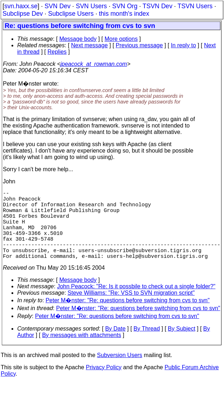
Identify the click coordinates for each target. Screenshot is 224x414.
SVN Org (124, 6)
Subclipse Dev (23, 13)
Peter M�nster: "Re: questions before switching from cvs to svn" (128, 317)
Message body (77, 39)
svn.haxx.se (21, 6)
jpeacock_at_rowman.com (94, 64)
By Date (115, 346)
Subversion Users (119, 372)
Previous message (139, 45)
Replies (57, 52)
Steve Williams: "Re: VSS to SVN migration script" (131, 310)
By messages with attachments (81, 352)
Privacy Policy (103, 384)
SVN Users (91, 6)
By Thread (147, 346)
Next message (89, 45)
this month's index (124, 13)
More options (121, 39)
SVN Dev (57, 6)
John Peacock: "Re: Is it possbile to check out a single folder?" (136, 303)
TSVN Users (195, 6)
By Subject (181, 346)
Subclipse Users (71, 13)
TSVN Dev (157, 6)
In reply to (183, 45)
